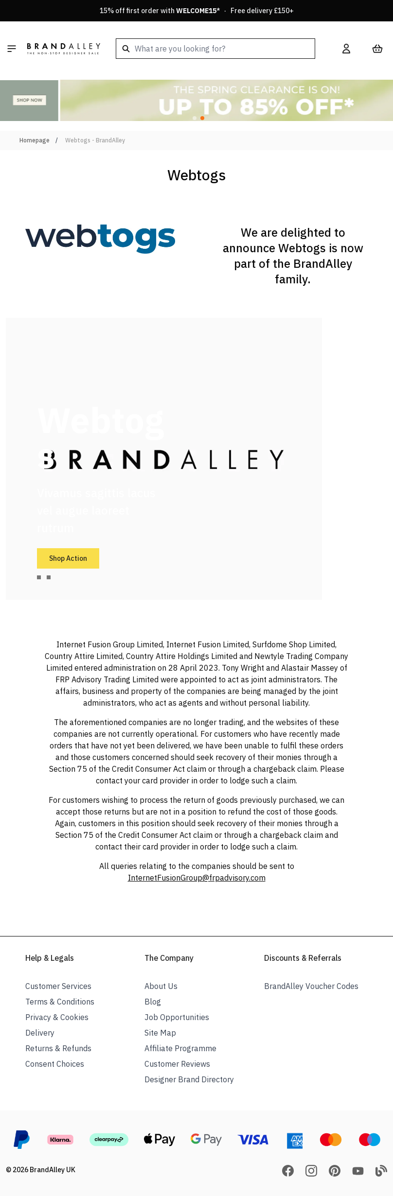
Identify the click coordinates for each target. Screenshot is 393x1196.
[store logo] (63, 48)
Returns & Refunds (58, 1048)
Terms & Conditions (59, 1001)
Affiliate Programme (180, 1048)
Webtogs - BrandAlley (95, 140)
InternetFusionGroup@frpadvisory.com (197, 878)
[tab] (39, 577)
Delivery (39, 1033)
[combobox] (215, 48)
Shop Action (68, 558)
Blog (152, 1001)
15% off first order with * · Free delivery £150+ (197, 10)
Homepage (34, 140)
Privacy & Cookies (57, 1017)
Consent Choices (54, 1064)
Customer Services (58, 986)
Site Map (160, 1033)
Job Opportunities (176, 1017)
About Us (161, 986)
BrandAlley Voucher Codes (311, 986)
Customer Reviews (177, 1064)
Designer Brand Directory (189, 1079)
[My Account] (346, 48)
